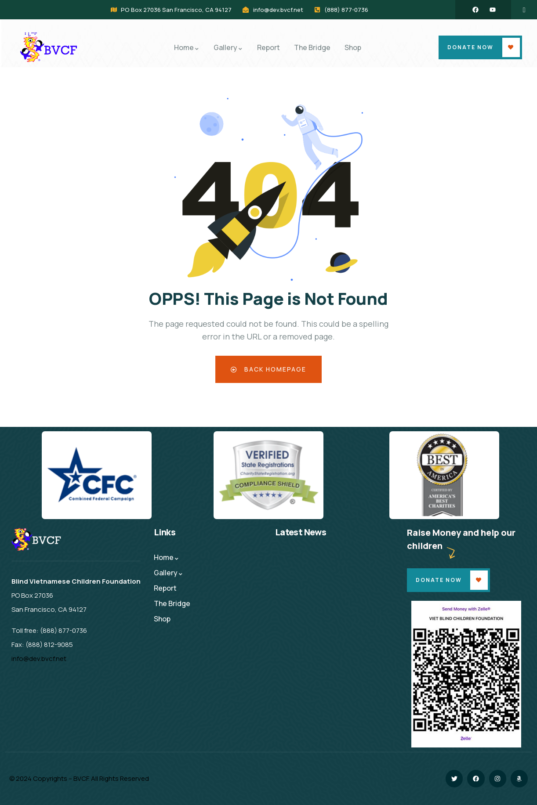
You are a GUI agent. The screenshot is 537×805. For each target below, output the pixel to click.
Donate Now (470, 47)
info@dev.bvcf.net (38, 658)
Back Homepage (269, 369)
